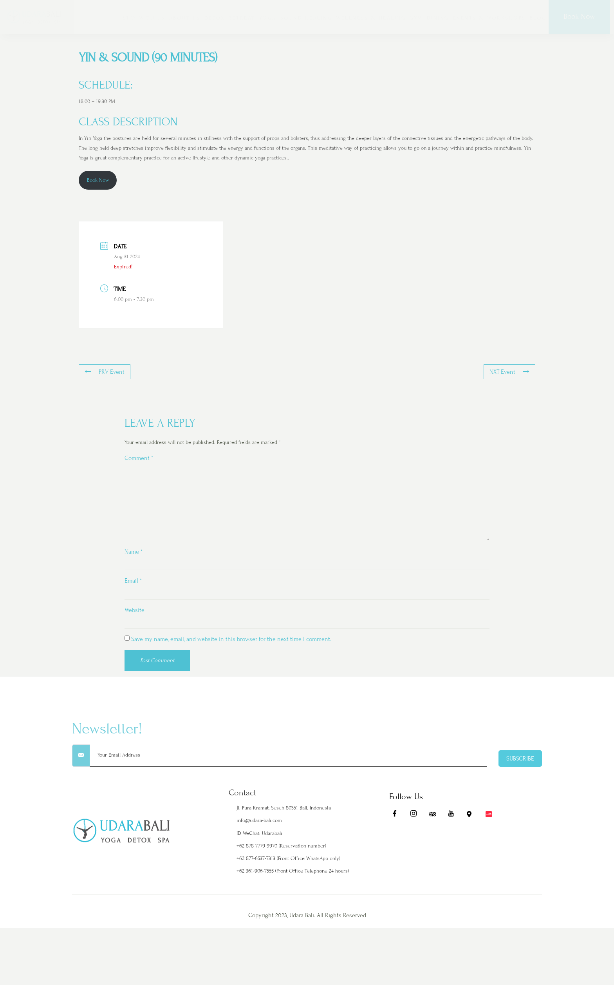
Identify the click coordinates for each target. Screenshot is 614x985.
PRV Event (103, 372)
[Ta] (432, 858)
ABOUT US (184, 18)
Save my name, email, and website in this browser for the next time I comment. (231, 646)
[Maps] (470, 858)
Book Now (579, 16)
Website (134, 616)
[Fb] (395, 858)
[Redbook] (489, 858)
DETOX (214, 18)
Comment (139, 458)
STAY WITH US (144, 18)
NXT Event (511, 372)
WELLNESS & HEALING (371, 18)
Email (133, 586)
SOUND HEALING (306, 18)
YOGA (267, 18)
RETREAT (241, 18)
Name (134, 557)
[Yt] (451, 858)
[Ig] (413, 858)
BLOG (538, 18)
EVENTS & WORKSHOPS (489, 18)
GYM (416, 18)
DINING (438, 18)
